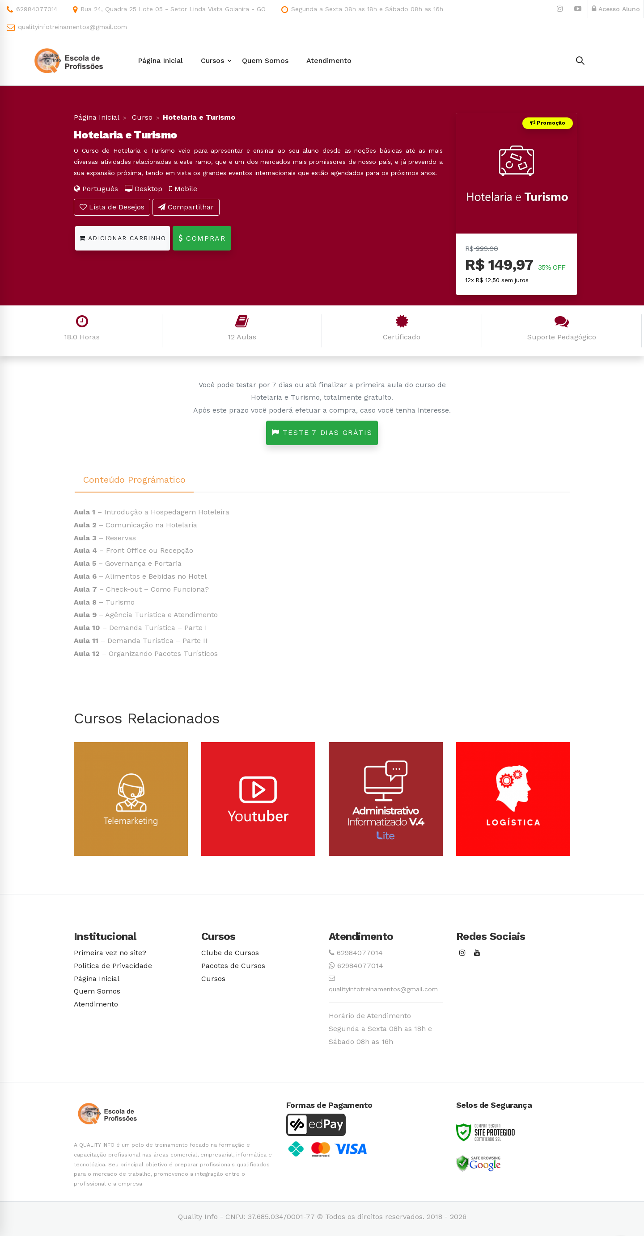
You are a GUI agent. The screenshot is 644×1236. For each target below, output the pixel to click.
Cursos (213, 978)
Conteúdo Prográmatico (134, 479)
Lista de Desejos (112, 207)
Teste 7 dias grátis (322, 432)
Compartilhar (186, 207)
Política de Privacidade (113, 965)
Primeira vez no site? (110, 952)
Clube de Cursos (230, 952)
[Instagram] (462, 953)
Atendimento (96, 1004)
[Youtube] (477, 953)
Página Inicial (96, 117)
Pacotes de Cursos (233, 965)
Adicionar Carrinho (122, 238)
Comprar (201, 238)
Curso (141, 117)
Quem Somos (97, 991)
